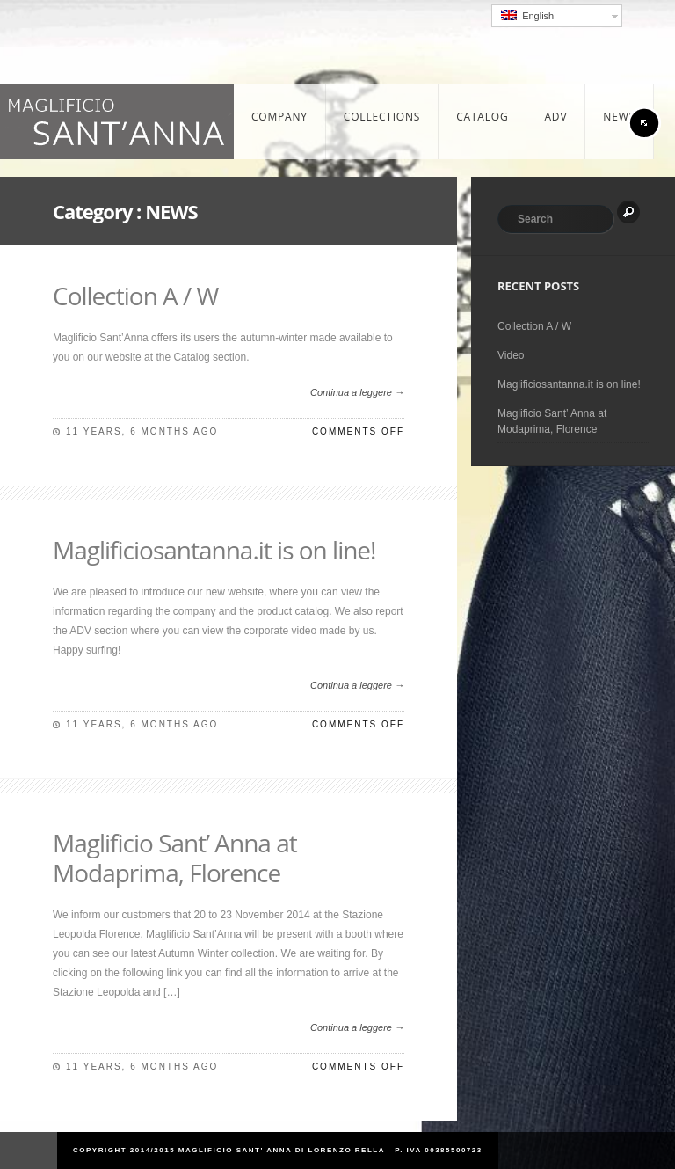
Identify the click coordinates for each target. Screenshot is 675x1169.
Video (510, 355)
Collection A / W (135, 295)
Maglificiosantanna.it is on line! (214, 549)
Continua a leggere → (357, 392)
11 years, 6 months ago (142, 431)
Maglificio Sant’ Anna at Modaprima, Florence (175, 857)
